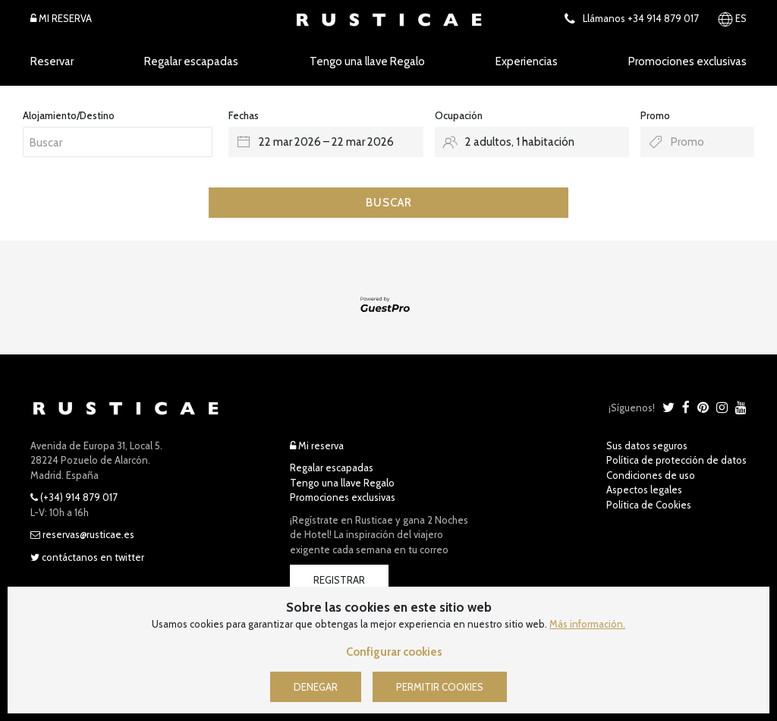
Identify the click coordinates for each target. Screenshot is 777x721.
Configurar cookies (394, 652)
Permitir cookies (439, 687)
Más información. (587, 624)
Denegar (316, 687)
